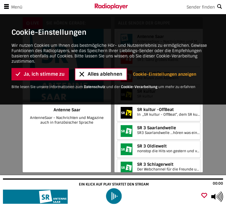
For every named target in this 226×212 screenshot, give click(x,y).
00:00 (218, 183)
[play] (114, 196)
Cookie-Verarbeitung (139, 60)
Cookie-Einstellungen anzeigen (164, 47)
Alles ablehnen (100, 47)
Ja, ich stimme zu (40, 47)
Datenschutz (94, 60)
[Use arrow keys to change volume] (217, 197)
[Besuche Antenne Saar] (36, 196)
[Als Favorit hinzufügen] (204, 196)
